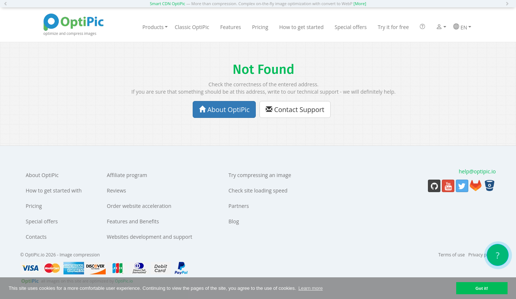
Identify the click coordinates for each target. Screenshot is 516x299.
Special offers (351, 27)
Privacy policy (482, 255)
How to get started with (54, 190)
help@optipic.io (477, 171)
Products (155, 27)
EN (462, 27)
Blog (234, 221)
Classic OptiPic (192, 27)
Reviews (116, 190)
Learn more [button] (310, 288)
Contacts (36, 236)
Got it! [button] (481, 288)
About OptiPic (224, 109)
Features (230, 27)
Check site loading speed (258, 190)
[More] (359, 3)
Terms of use (451, 255)
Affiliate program (127, 175)
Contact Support (295, 109)
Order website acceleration (139, 205)
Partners (239, 205)
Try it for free (393, 27)
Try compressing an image (260, 175)
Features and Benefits (133, 221)
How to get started (301, 27)
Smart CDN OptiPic (167, 3)
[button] (7, 3)
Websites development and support (149, 236)
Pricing (260, 27)
